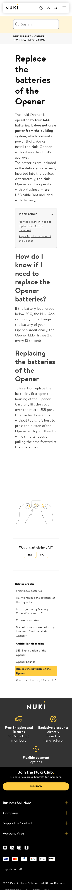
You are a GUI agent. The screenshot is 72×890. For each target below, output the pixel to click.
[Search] (36, 24)
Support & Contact (36, 823)
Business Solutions (36, 803)
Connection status (27, 620)
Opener (39, 36)
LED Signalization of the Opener (31, 652)
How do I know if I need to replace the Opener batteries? (35, 225)
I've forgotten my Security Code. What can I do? (32, 611)
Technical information (29, 40)
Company (36, 813)
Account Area (36, 833)
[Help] (41, 8)
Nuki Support (22, 36)
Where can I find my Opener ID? (36, 680)
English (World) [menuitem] (12, 869)
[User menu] (48, 8)
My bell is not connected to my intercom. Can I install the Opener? (35, 631)
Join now (36, 786)
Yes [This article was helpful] (30, 554)
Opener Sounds (25, 662)
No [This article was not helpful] (42, 554)
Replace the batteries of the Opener (33, 670)
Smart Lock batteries (29, 591)
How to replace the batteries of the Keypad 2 (35, 599)
